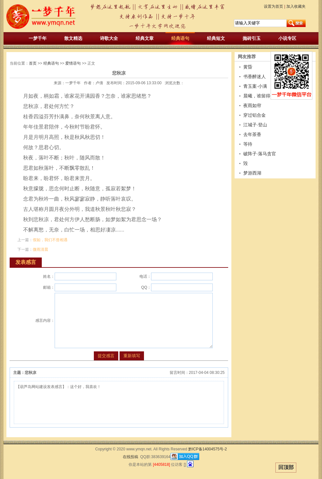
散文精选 (73, 38)
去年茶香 (252, 134)
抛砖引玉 (252, 38)
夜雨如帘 (252, 105)
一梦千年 (38, 38)
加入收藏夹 (296, 6)
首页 (33, 63)
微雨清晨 (40, 249)
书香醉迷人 (254, 76)
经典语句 (180, 38)
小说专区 (287, 38)
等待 (247, 144)
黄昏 (247, 66)
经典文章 (145, 38)
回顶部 (286, 467)
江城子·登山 (255, 124)
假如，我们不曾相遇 (50, 240)
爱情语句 (73, 63)
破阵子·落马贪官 (259, 153)
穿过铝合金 (254, 115)
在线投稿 (130, 457)
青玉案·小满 (255, 86)
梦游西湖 (252, 173)
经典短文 (216, 38)
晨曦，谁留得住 (259, 95)
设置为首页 (273, 6)
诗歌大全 (109, 38)
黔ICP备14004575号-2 (207, 449)
